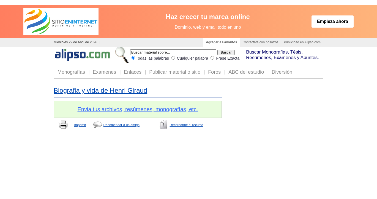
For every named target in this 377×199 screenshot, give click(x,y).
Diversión (282, 72)
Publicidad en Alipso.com (302, 42)
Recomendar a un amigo (121, 125)
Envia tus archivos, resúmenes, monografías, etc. (138, 109)
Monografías (71, 72)
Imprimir (80, 125)
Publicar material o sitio (174, 72)
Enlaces (132, 72)
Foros (214, 72)
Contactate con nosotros (260, 42)
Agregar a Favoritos (221, 42)
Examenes (104, 72)
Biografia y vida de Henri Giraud (100, 90)
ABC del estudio (246, 72)
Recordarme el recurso (186, 125)
